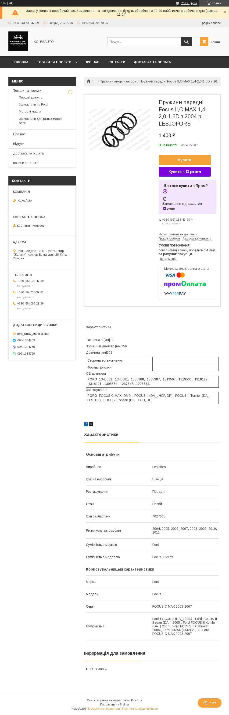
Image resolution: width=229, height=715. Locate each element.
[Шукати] (186, 41)
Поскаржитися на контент (103, 708)
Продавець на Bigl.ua (114, 704)
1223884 (142, 384)
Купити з (184, 172)
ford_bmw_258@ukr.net (33, 333)
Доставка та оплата (152, 62)
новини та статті (26, 163)
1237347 (126, 384)
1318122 (201, 379)
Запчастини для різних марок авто (40, 121)
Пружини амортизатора (118, 81)
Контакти (116, 62)
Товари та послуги (54, 62)
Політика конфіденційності (140, 708)
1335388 (137, 379)
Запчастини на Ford (33, 104)
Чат (209, 703)
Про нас (92, 62)
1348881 (121, 379)
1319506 (185, 379)
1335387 (153, 379)
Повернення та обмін (32, 74)
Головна (20, 62)
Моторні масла (30, 111)
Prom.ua (136, 700)
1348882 (105, 379)
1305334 (110, 384)
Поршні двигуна (30, 97)
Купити (184, 160)
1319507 (169, 379)
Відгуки (18, 144)
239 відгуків (189, 3)
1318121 (94, 384)
